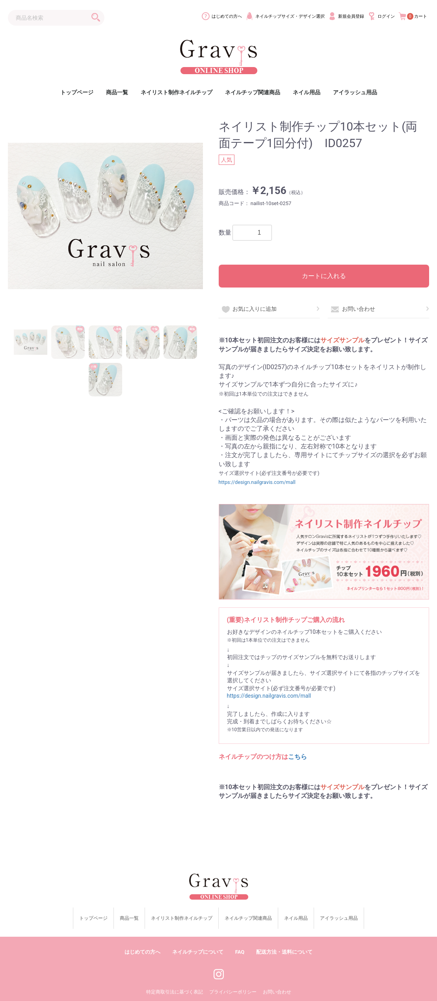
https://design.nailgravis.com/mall (257, 482)
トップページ (76, 92)
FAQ (240, 938)
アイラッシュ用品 (355, 92)
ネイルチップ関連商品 (252, 92)
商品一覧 (117, 92)
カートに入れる (324, 276)
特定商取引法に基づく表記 (174, 978)
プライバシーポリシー (233, 978)
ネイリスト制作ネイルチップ (176, 92)
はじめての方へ (142, 938)
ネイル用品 (306, 92)
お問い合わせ (353, 308)
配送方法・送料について (284, 938)
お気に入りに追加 (249, 308)
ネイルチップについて (197, 938)
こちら (297, 756)
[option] (105, 216)
